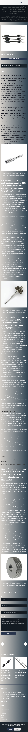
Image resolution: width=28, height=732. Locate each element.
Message (3, 616)
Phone (2, 610)
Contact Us (4, 719)
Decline (17, 729)
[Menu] (26, 2)
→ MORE (6, 698)
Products (3, 713)
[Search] (23, 2)
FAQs (2, 717)
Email (2, 603)
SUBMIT (8, 633)
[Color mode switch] (21, 2)
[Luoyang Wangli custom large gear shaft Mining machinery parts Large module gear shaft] (21, 663)
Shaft (2, 680)
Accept (10, 729)
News (2, 715)
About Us (3, 721)
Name (2, 596)
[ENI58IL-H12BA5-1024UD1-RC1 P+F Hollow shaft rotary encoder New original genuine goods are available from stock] (7, 663)
